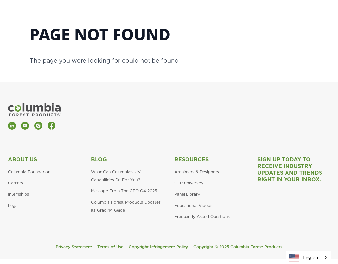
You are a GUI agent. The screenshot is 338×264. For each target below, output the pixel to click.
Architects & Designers (196, 171)
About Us (22, 159)
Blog (99, 159)
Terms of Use (110, 246)
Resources (191, 159)
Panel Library (187, 194)
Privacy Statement (74, 246)
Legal (13, 205)
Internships (18, 194)
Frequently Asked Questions (202, 216)
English (303, 258)
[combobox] (308, 257)
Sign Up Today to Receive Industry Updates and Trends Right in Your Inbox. (289, 169)
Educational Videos (193, 205)
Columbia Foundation (29, 171)
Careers (15, 183)
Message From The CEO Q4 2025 (124, 190)
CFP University (188, 183)
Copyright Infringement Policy (158, 246)
